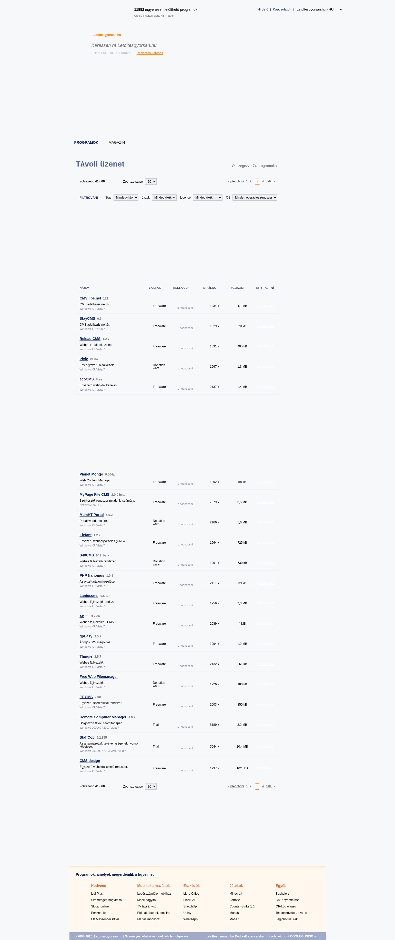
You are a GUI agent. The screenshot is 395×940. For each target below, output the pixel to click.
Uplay (187, 913)
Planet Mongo (91, 474)
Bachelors (282, 893)
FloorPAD (190, 900)
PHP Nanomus (92, 575)
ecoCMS (87, 379)
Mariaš (234, 913)
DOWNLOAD (265, 305)
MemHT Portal (92, 515)
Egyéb (281, 886)
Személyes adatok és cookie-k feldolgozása (156, 936)
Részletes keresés (150, 53)
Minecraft (236, 893)
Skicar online (100, 906)
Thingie (86, 656)
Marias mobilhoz (148, 919)
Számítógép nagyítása (106, 900)
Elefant (86, 535)
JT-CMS (86, 697)
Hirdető (263, 9)
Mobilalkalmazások (153, 886)
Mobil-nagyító (146, 900)
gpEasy (86, 636)
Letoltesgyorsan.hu (107, 35)
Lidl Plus (97, 893)
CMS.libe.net (90, 298)
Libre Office (191, 893)
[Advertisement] (198, 99)
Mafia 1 (235, 919)
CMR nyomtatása (288, 900)
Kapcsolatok (282, 9)
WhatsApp (191, 919)
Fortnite (235, 900)
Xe (82, 616)
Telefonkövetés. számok (292, 913)
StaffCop (87, 737)
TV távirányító (146, 906)
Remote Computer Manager (103, 717)
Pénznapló (98, 913)
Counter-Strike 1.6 (242, 906)
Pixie (84, 359)
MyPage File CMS (94, 494)
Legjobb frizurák (287, 919)
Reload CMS (90, 339)
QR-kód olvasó (286, 906)
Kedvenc (98, 886)
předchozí (237, 181)
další (269, 181)
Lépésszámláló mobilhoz (154, 893)
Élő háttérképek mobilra (153, 913)
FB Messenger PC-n (105, 919)
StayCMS (87, 318)
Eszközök (192, 886)
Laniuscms (89, 596)
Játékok (236, 886)
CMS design (90, 761)
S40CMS (87, 555)
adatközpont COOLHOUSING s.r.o (296, 936)
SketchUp (190, 906)
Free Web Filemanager (99, 677)
